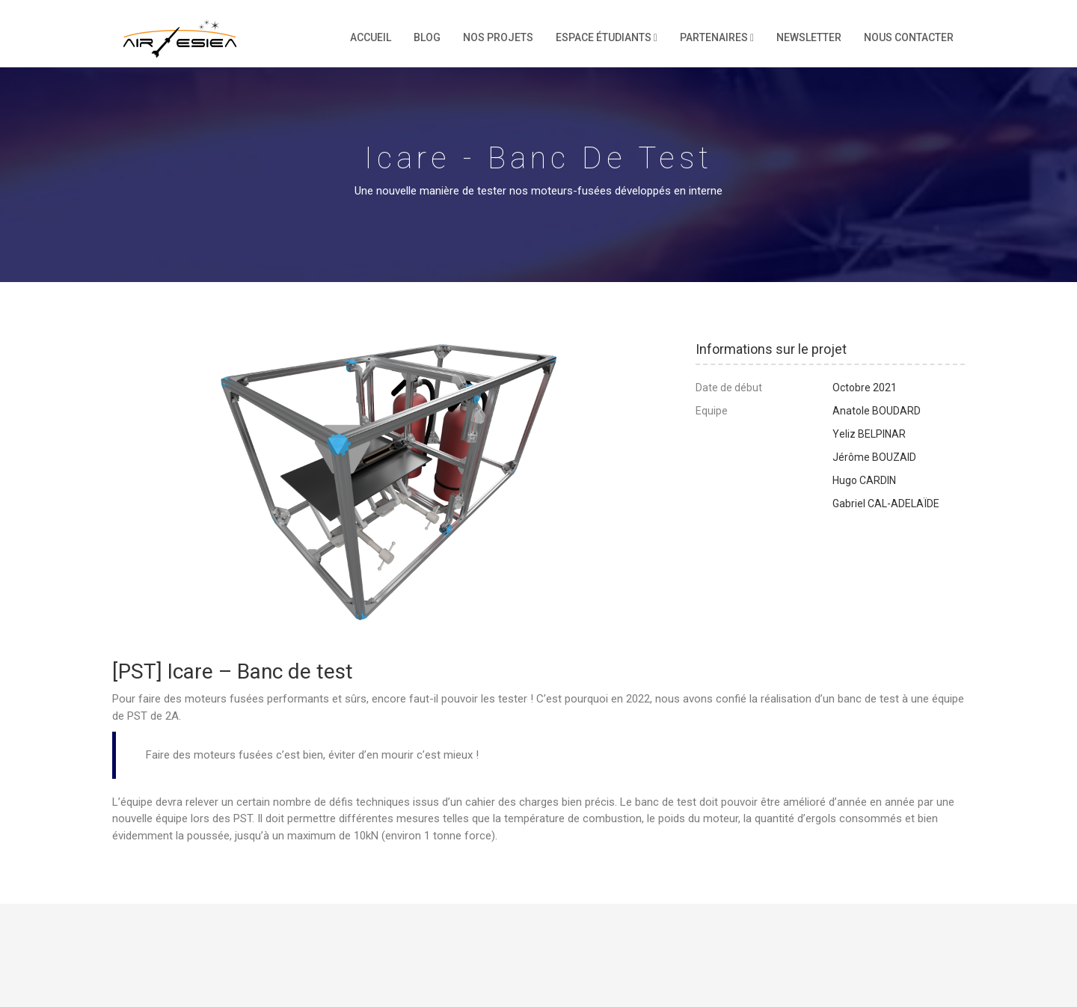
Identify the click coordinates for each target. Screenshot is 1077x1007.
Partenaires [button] (717, 37)
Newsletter (808, 37)
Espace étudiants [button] (606, 37)
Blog (427, 37)
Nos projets (498, 37)
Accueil (370, 37)
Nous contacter (909, 37)
